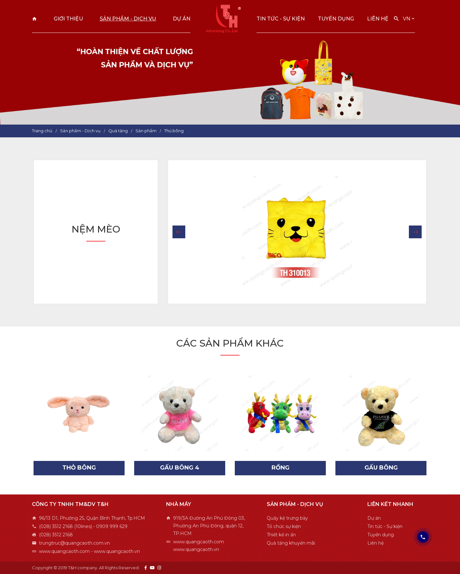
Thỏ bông (79, 467)
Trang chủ (34, 19)
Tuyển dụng (336, 19)
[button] (178, 232)
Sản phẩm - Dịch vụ (128, 19)
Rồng (280, 467)
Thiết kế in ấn (281, 535)
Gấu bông (381, 467)
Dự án (181, 19)
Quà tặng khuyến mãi (291, 543)
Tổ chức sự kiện (284, 526)
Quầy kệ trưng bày (287, 518)
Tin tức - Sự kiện (281, 19)
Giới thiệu (68, 19)
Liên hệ (377, 19)
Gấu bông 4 (179, 467)
